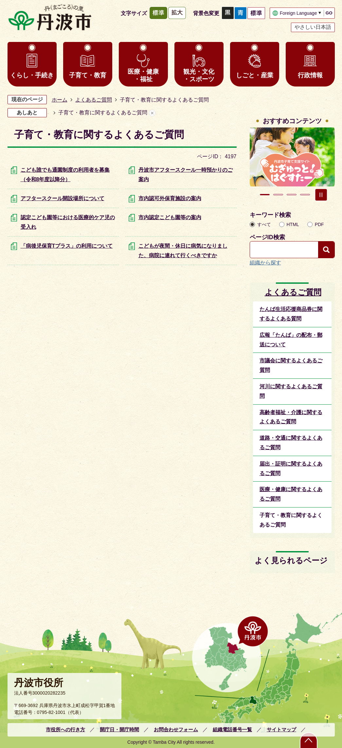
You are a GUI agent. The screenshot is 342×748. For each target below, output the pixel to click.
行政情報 (310, 75)
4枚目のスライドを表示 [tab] (305, 194)
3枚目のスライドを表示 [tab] (291, 194)
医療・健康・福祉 (143, 75)
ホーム (59, 100)
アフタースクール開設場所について (62, 198)
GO (329, 12)
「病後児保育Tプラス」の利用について (67, 246)
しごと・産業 (254, 75)
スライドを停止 (321, 194)
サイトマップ (281, 729)
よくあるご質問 (93, 100)
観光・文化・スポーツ (198, 75)
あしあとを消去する (152, 113)
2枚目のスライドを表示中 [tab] (278, 194)
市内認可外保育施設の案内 (169, 198)
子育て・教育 (87, 75)
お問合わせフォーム (176, 729)
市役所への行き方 (65, 729)
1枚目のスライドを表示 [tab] (264, 194)
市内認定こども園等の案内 (169, 217)
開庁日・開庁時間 (119, 729)
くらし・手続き (32, 75)
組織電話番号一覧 (232, 729)
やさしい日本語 (313, 27)
